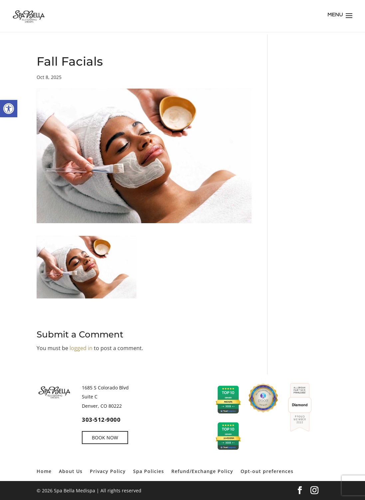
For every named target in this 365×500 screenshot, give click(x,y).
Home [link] (44, 471)
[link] (8, 108)
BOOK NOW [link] (105, 437)
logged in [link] (81, 348)
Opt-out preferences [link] (267, 471)
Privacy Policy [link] (108, 471)
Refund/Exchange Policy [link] (202, 471)
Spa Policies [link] (148, 471)
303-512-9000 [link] (101, 419)
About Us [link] (71, 471)
